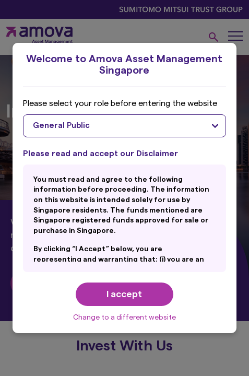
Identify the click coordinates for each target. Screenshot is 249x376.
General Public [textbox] (61, 126)
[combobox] (124, 125)
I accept (124, 294)
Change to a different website (124, 317)
